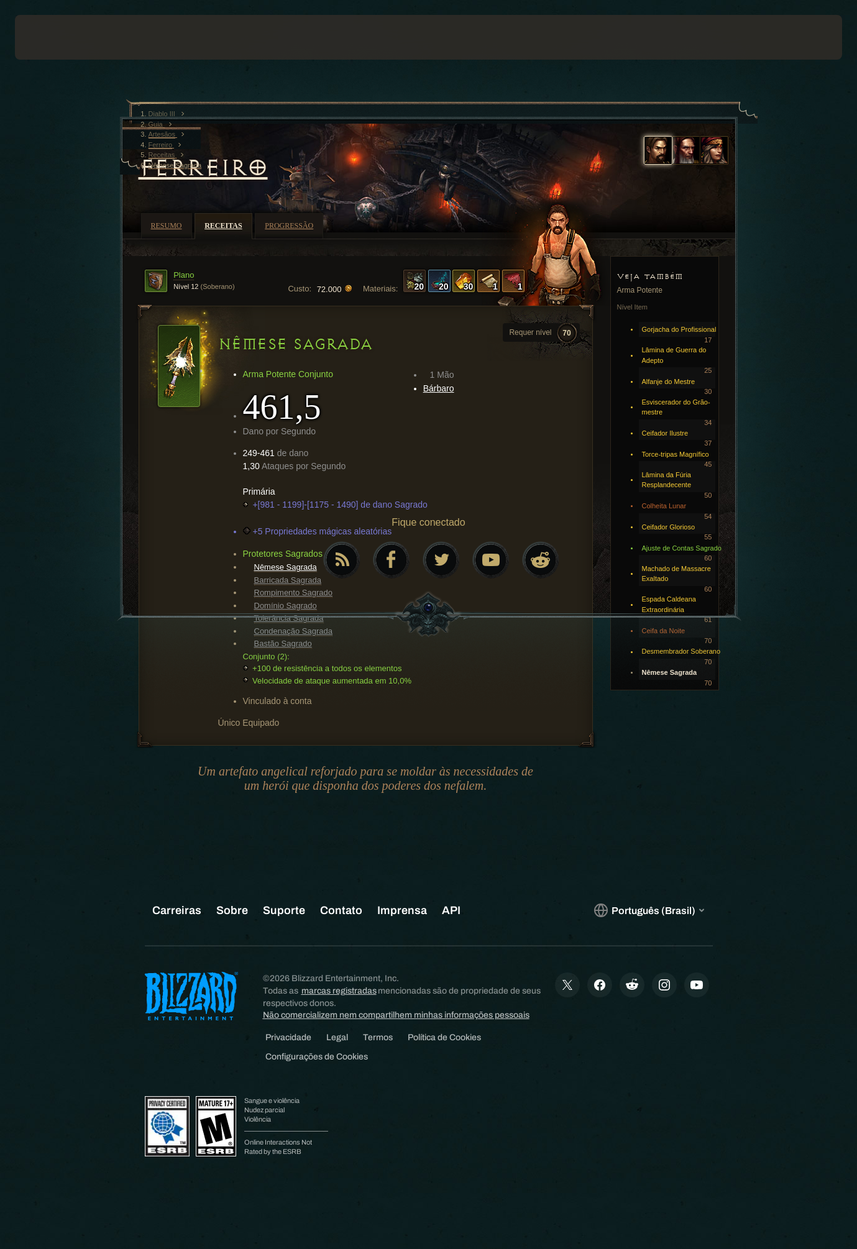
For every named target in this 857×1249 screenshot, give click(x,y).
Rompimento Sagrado (293, 592)
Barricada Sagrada (287, 580)
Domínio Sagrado (285, 605)
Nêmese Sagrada (285, 567)
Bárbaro (438, 388)
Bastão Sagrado (283, 643)
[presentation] (53, 37)
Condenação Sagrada (293, 631)
